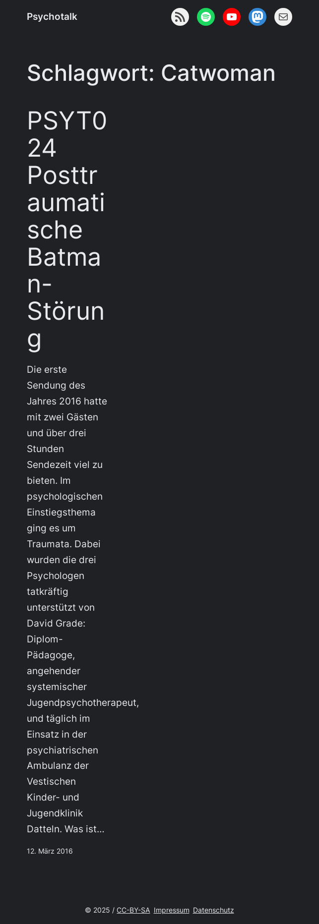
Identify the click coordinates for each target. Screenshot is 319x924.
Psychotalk (52, 16)
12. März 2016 (50, 851)
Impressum (172, 910)
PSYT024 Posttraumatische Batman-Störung (67, 229)
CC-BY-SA (133, 910)
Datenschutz (213, 910)
